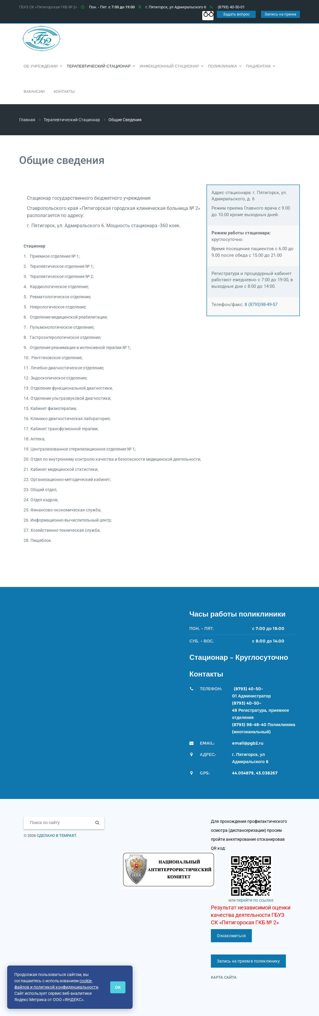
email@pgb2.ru (247, 743)
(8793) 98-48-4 (247, 724)
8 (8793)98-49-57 (261, 304)
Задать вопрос (236, 14)
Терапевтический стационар (72, 119)
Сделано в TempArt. (57, 835)
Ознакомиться (231, 935)
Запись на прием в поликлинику (248, 961)
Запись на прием (280, 14)
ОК (118, 987)
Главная (27, 119)
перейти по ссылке (255, 900)
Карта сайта (224, 977)
